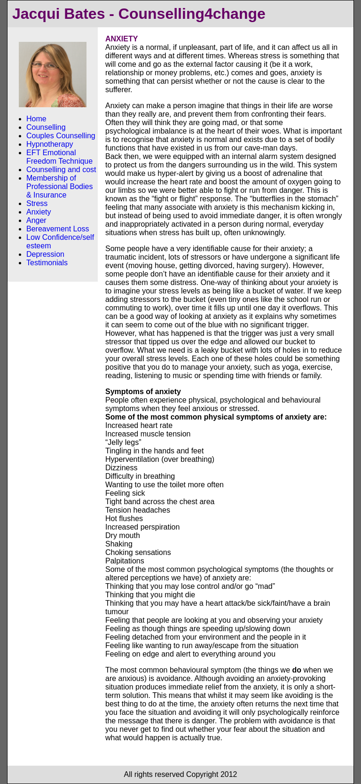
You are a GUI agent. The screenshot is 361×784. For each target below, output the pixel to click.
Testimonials (47, 263)
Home (36, 119)
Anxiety (38, 212)
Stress (36, 203)
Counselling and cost (61, 170)
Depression (45, 254)
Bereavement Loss (57, 229)
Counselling (46, 127)
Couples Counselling (60, 136)
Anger (36, 220)
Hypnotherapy (49, 144)
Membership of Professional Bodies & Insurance (59, 186)
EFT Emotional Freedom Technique (59, 157)
